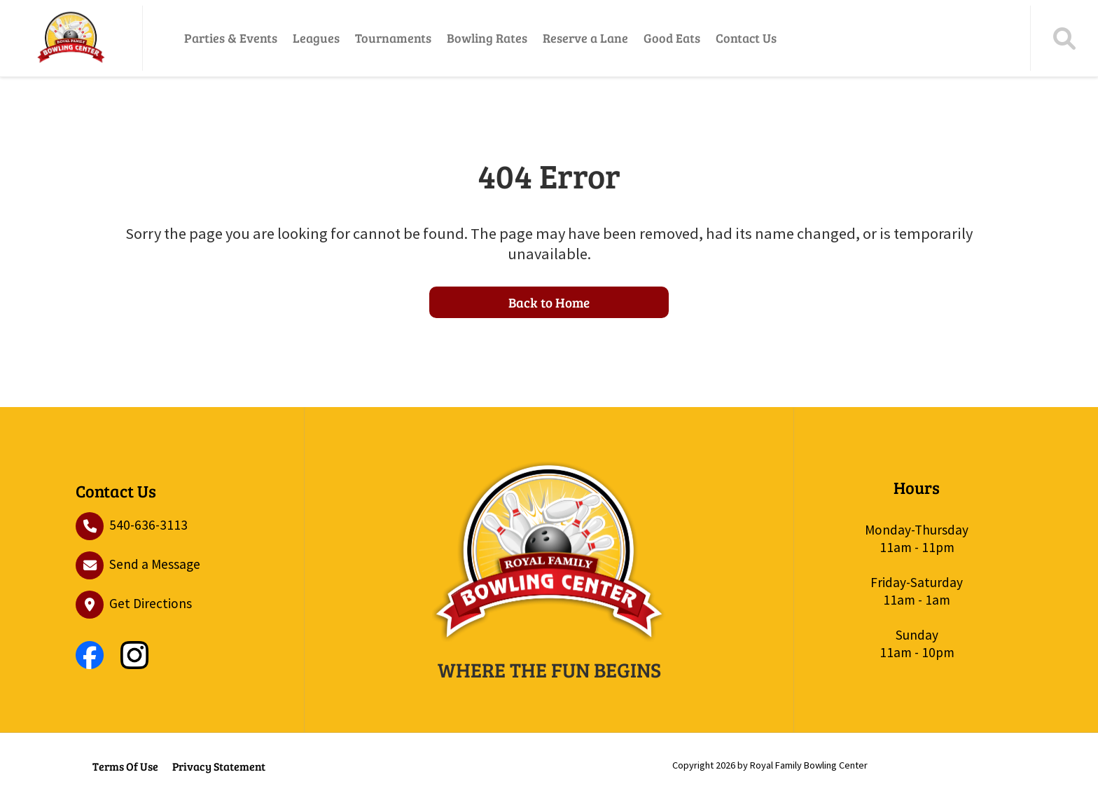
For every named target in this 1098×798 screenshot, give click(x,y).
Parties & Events (230, 37)
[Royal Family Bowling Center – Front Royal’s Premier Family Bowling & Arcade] (71, 38)
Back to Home (549, 302)
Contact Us (746, 37)
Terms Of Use (125, 766)
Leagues (316, 37)
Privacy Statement (218, 766)
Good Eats (672, 37)
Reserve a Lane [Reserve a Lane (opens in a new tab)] (585, 37)
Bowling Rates (487, 37)
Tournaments (393, 37)
